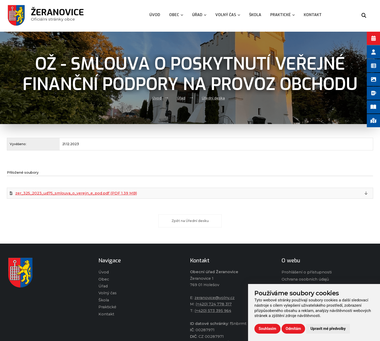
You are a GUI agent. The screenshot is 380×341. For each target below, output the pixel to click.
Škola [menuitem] (255, 14)
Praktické (107, 307)
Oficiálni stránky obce (57, 16)
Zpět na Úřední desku (190, 221)
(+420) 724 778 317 (214, 304)
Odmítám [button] (293, 328)
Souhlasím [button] (267, 328)
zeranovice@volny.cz (214, 297)
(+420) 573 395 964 (212, 310)
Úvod (157, 98)
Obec (103, 279)
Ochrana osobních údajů (305, 279)
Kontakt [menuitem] (313, 14)
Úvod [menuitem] (154, 14)
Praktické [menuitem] (282, 14)
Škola (103, 300)
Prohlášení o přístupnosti (307, 272)
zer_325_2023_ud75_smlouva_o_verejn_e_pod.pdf (76, 193)
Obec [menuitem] (176, 14)
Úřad (181, 98)
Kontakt (106, 314)
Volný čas (107, 293)
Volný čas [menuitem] (227, 14)
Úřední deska (213, 98)
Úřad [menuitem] (199, 14)
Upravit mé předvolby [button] (327, 328)
